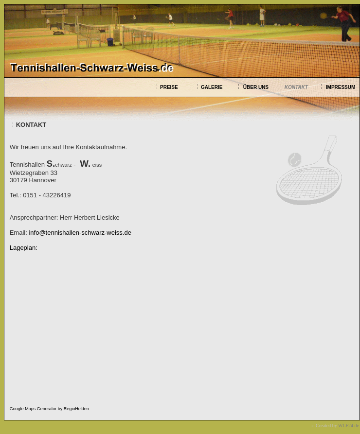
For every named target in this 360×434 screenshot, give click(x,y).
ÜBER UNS (256, 87)
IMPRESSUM (341, 87)
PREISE (169, 87)
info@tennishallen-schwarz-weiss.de (80, 232)
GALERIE (211, 87)
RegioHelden (76, 408)
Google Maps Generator (33, 408)
